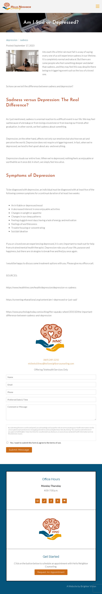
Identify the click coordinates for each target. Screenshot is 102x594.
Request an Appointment (51, 572)
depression (11, 40)
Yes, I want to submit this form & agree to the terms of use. (35, 442)
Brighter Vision (88, 586)
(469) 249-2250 (51, 359)
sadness (24, 40)
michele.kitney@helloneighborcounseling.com (51, 363)
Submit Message (19, 449)
